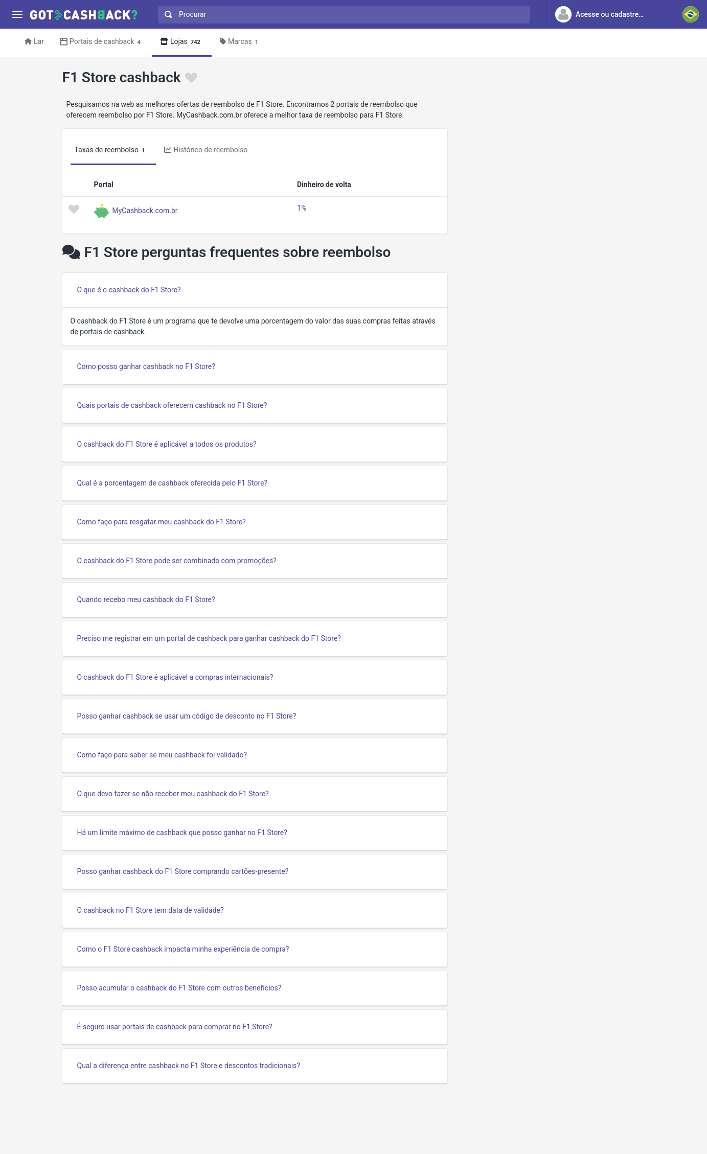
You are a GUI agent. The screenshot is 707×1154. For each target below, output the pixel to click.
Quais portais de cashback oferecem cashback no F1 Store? (172, 405)
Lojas (181, 42)
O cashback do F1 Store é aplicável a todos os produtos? (167, 444)
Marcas (240, 42)
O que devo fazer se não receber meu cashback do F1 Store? (173, 794)
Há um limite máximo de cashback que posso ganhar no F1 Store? (182, 832)
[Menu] (17, 15)
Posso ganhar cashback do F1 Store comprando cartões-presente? (183, 871)
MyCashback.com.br (145, 210)
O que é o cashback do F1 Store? (129, 290)
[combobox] (342, 14)
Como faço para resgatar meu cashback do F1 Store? (161, 522)
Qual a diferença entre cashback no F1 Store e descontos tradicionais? (188, 1065)
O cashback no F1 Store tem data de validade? (150, 910)
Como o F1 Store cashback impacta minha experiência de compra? (183, 949)
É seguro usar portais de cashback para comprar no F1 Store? (174, 1027)
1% (301, 208)
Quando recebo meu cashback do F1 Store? (146, 599)
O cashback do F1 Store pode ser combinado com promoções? (177, 561)
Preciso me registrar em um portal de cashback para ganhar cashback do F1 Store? (209, 638)
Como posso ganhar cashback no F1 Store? (146, 366)
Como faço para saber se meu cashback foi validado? (162, 755)
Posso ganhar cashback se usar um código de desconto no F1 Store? (187, 716)
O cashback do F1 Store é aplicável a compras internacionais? (175, 677)
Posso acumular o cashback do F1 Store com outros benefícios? (179, 988)
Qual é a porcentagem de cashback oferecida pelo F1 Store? (172, 483)
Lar (34, 41)
